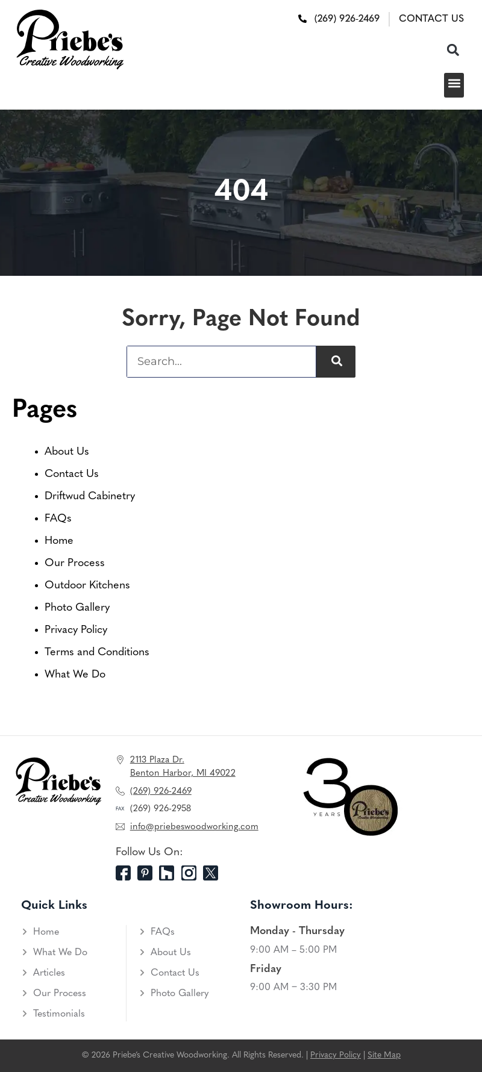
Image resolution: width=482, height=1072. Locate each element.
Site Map (384, 1055)
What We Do (75, 675)
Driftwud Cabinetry (90, 496)
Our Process (75, 563)
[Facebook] (126, 872)
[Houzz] (170, 872)
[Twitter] (214, 872)
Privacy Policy (76, 630)
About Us (67, 452)
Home (59, 541)
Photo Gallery (77, 608)
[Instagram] (192, 872)
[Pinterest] (148, 872)
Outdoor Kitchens (87, 585)
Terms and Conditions (97, 652)
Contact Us (72, 474)
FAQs (58, 519)
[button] (453, 50)
